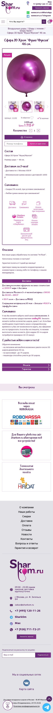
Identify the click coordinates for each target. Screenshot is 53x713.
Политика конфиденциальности (26, 706)
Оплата (26, 525)
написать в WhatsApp (39, 12)
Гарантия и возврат (26, 548)
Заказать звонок (42, 8)
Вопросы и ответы (26, 544)
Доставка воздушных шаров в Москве (18, 700)
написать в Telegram (39, 16)
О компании (26, 507)
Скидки (26, 516)
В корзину (26, 137)
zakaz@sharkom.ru (24, 605)
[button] (5, 107)
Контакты (26, 539)
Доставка (26, 521)
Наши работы (26, 512)
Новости (26, 534)
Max (50, 2)
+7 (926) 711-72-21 (28, 629)
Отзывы (26, 530)
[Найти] (24, 21)
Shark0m (20, 617)
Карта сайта (26, 689)
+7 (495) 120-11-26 (42, 4)
